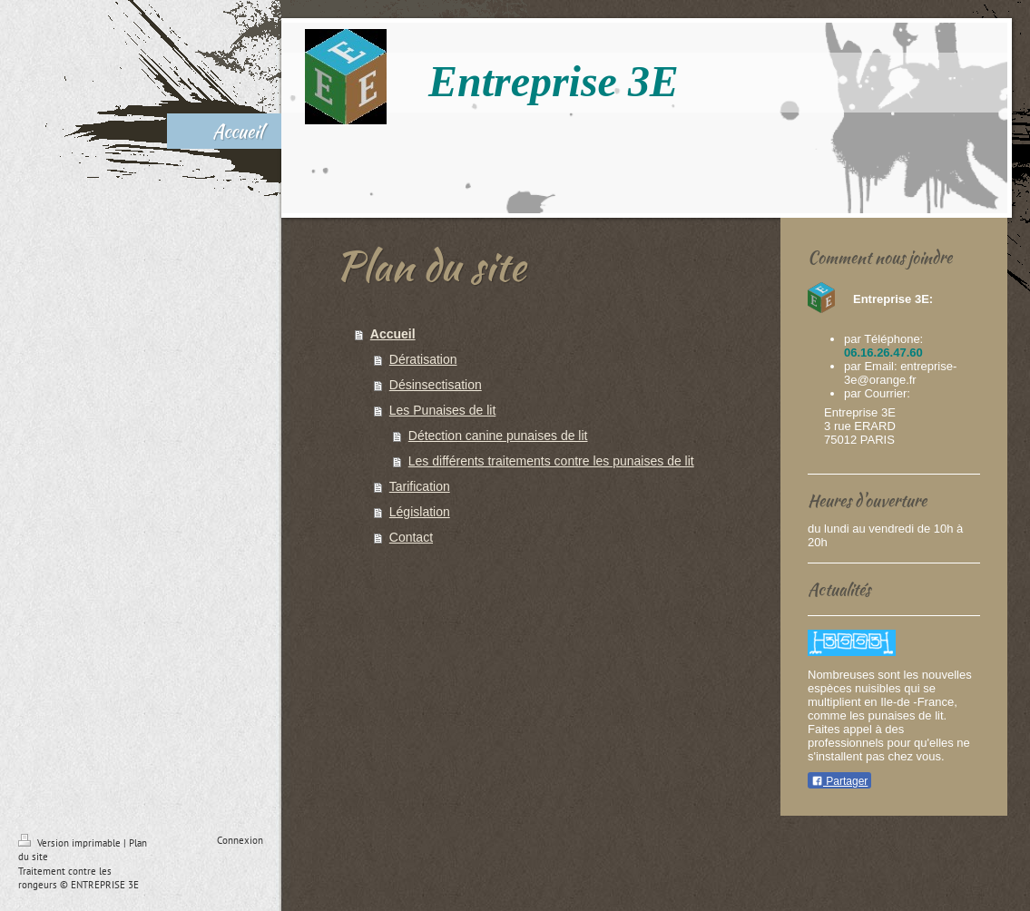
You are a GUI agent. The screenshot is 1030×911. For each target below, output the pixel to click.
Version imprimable (70, 843)
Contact (411, 537)
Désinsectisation (435, 384)
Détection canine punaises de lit (498, 435)
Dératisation (423, 359)
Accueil (393, 334)
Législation (419, 511)
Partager (839, 781)
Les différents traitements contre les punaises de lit (551, 461)
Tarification (419, 486)
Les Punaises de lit (442, 410)
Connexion (240, 840)
